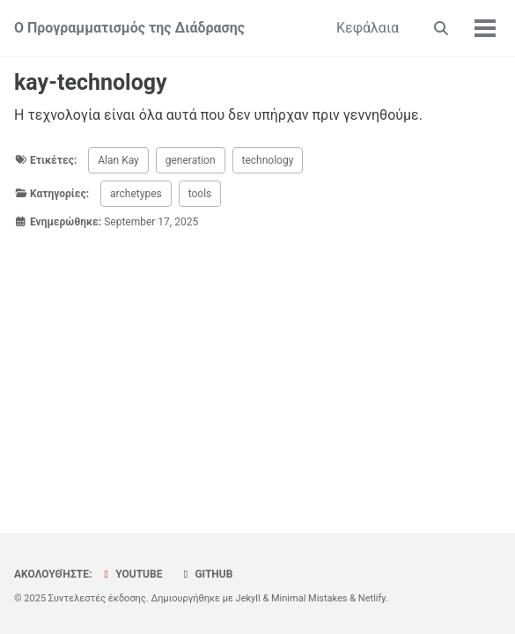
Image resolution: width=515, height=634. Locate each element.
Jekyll (248, 598)
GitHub (205, 574)
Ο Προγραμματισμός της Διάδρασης (129, 27)
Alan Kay (118, 160)
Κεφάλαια (367, 27)
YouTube (130, 574)
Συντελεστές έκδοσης (97, 598)
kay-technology (90, 82)
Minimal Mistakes (309, 598)
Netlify (372, 598)
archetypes (136, 194)
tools (200, 194)
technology (268, 160)
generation (191, 160)
